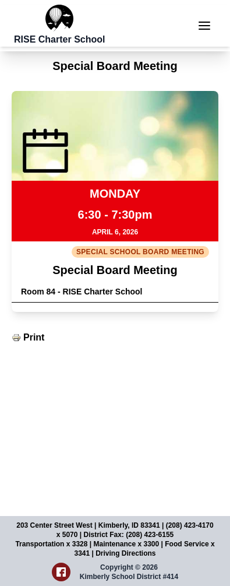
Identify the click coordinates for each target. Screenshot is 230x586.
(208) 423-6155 (150, 535)
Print (33, 337)
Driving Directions (125, 553)
